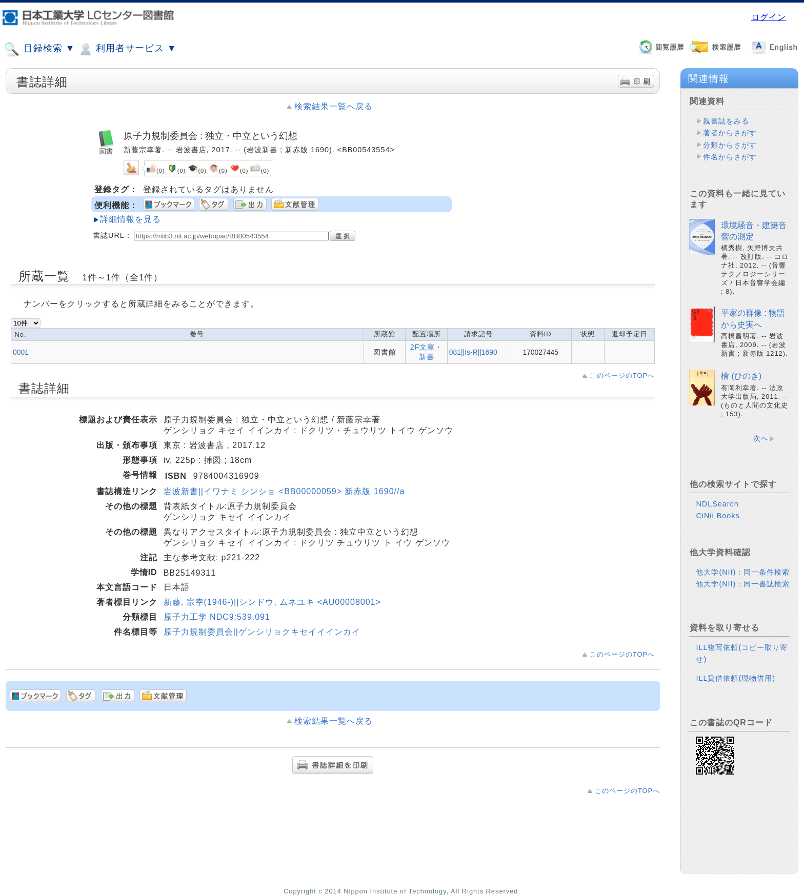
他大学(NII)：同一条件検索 (743, 572)
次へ (761, 438)
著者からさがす (730, 133)
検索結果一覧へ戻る (333, 106)
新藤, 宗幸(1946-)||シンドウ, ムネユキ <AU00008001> (272, 602)
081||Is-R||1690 (473, 352)
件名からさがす (730, 157)
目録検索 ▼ (39, 49)
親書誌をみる (726, 121)
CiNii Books (717, 516)
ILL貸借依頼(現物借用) (735, 678)
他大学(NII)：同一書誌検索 (743, 584)
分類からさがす (730, 145)
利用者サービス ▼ (126, 49)
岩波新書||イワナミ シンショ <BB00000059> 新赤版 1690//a (284, 491)
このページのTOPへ (622, 375)
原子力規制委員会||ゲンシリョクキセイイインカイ (262, 631)
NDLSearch (717, 504)
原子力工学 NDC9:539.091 (217, 617)
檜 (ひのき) (741, 376)
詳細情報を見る (130, 219)
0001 (21, 352)
